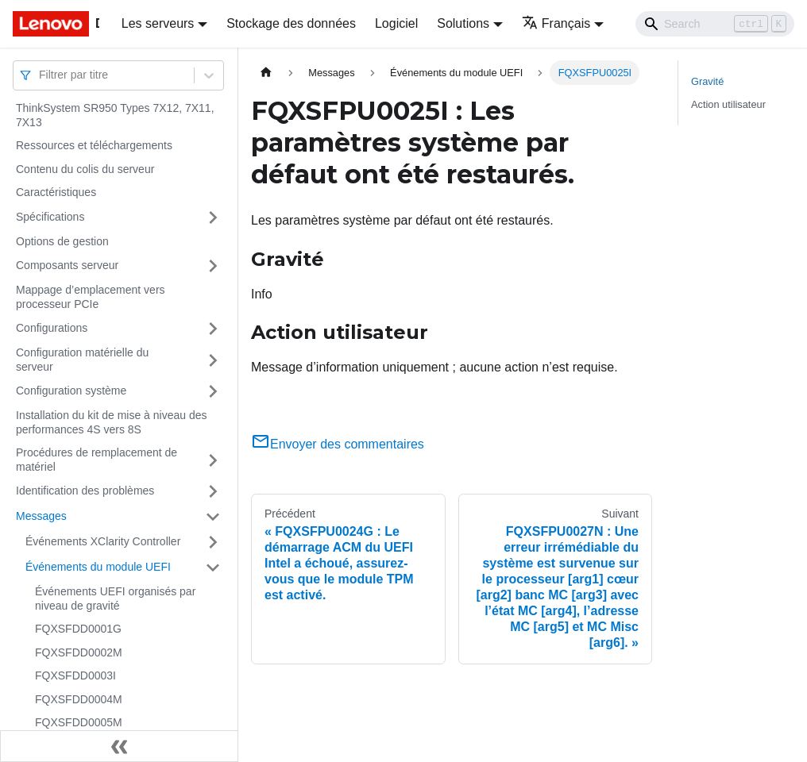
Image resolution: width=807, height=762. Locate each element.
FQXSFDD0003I (75, 675)
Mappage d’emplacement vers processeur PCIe (90, 296)
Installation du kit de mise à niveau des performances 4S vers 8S (111, 422)
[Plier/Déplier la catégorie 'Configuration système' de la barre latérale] (212, 391)
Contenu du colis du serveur (85, 169)
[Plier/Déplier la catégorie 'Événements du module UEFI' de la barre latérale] (212, 567)
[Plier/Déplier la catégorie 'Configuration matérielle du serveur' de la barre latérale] (212, 360)
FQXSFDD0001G (78, 628)
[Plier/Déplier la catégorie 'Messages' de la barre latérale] (212, 516)
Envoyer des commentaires (337, 444)
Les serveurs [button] (158, 23)
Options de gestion (62, 241)
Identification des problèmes (85, 490)
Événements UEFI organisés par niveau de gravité (115, 598)
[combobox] (40, 75)
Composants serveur (67, 265)
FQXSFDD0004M (78, 699)
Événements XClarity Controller (102, 541)
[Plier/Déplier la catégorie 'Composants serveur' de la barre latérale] (212, 266)
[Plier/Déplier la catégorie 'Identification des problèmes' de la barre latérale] (212, 491)
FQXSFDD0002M (78, 652)
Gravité (707, 81)
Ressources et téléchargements (94, 145)
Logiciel (396, 23)
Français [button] (556, 23)
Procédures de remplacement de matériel (96, 459)
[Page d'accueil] (266, 72)
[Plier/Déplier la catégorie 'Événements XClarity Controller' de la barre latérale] (212, 542)
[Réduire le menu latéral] (119, 746)
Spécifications (50, 216)
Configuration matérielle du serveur (82, 359)
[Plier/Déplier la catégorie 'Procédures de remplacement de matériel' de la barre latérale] (212, 460)
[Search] (714, 24)
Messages (41, 516)
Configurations (51, 327)
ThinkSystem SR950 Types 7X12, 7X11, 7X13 (115, 115)
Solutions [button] (463, 23)
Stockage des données (291, 23)
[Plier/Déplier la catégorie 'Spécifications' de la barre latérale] (212, 217)
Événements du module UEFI (98, 566)
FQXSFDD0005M (78, 722)
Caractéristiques (56, 192)
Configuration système (71, 390)
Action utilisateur (728, 104)
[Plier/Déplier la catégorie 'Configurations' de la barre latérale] (212, 328)
